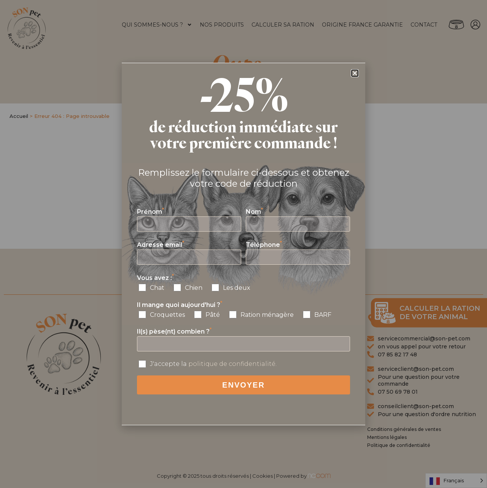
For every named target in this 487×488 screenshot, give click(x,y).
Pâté (212, 314)
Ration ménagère (267, 314)
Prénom (150, 211)
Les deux (236, 287)
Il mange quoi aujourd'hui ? (179, 304)
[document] (243, 244)
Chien (193, 287)
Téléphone (264, 244)
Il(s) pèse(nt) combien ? (174, 331)
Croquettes (167, 314)
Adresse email (160, 244)
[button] (355, 73)
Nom (254, 211)
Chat (157, 287)
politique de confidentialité (231, 363)
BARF (322, 314)
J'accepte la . (213, 363)
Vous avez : (155, 277)
